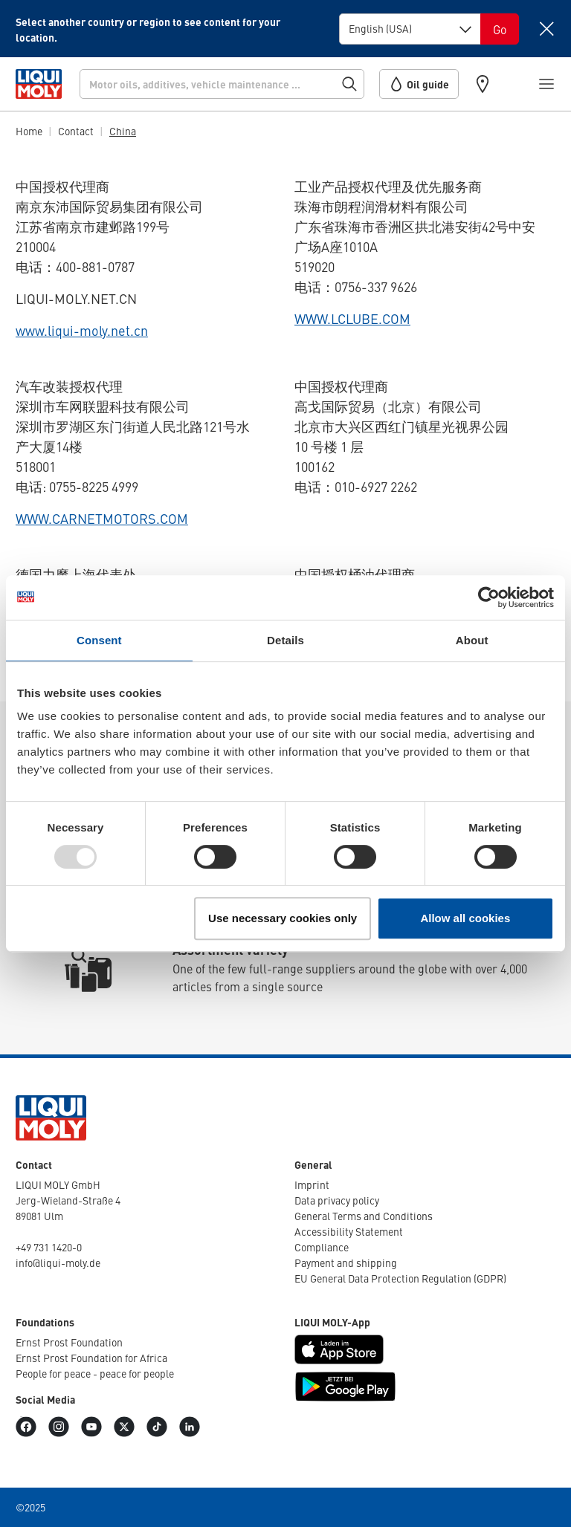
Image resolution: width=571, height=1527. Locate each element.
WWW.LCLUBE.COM (352, 318)
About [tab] (472, 640)
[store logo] (39, 84)
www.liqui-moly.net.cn (82, 330)
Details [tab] (285, 640)
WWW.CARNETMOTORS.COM (102, 518)
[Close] (546, 28)
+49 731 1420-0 (49, 1246)
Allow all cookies (465, 918)
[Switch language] (499, 29)
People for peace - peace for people (95, 1373)
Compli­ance (321, 1246)
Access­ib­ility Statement (348, 1231)
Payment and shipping (345, 1262)
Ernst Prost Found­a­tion (69, 1342)
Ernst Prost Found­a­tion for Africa (91, 1357)
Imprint (311, 1184)
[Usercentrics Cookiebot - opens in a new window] (489, 597)
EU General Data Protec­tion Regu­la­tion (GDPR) (400, 1278)
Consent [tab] (99, 640)
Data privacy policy (336, 1200)
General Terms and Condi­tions (363, 1215)
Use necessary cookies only (282, 918)
